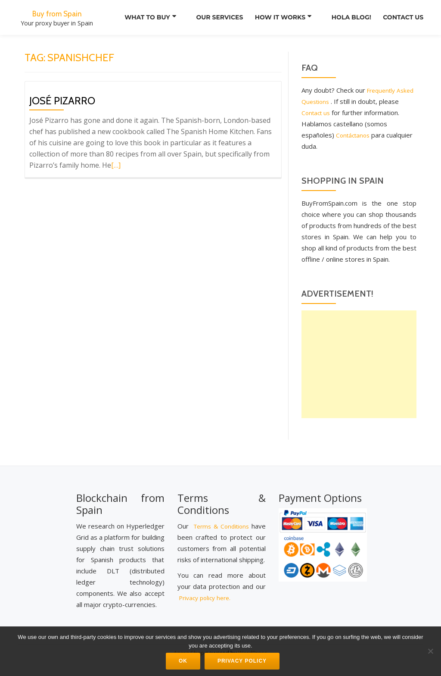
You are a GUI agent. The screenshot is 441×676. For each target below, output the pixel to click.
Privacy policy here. (207, 604)
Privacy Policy (242, 661)
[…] (116, 165)
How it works (275, 17)
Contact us (400, 17)
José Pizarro (62, 100)
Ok (183, 661)
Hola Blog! (343, 17)
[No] (430, 651)
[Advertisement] (358, 364)
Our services (209, 17)
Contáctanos (378, 135)
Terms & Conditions (232, 521)
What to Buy (140, 17)
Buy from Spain (57, 13)
